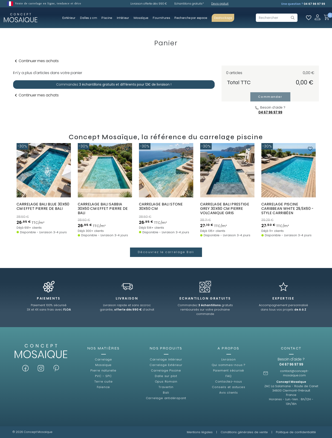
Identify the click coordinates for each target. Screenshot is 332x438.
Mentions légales (200, 432)
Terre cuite (103, 381)
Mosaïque (103, 365)
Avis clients (228, 393)
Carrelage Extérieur (166, 365)
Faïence (103, 387)
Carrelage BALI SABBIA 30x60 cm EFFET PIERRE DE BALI (103, 209)
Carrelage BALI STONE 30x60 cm (161, 206)
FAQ (228, 376)
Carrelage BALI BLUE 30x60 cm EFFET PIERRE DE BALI (43, 206)
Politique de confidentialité (296, 432)
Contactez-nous (228, 381)
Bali (166, 393)
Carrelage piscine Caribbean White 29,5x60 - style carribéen (287, 209)
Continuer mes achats (36, 61)
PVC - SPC (103, 376)
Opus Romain (166, 381)
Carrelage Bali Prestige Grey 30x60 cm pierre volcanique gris (224, 209)
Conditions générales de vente (244, 432)
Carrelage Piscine (166, 370)
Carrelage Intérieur (166, 359)
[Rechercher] (276, 18)
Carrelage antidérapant (166, 398)
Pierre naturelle (103, 370)
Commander (270, 97)
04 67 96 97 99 (314, 4)
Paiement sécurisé (228, 370)
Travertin (166, 387)
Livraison (228, 359)
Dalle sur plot (166, 376)
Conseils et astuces (228, 387)
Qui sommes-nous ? (229, 365)
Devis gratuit (219, 4)
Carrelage (103, 359)
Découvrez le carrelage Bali (166, 252)
